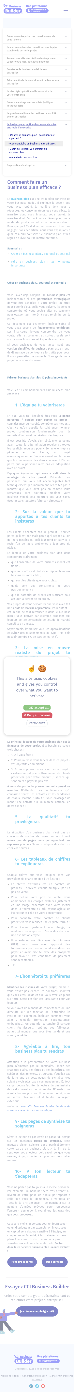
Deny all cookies (37, 715)
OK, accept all (37, 707)
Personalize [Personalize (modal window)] (37, 723)
